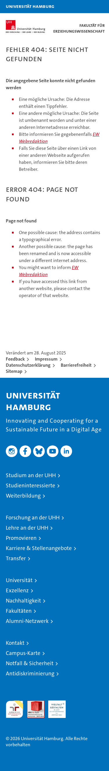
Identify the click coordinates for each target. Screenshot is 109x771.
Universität (19, 580)
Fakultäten (19, 610)
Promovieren (21, 538)
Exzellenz (17, 590)
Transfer (16, 558)
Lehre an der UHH (27, 527)
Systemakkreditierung (78, 703)
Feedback (15, 359)
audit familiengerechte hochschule (14, 709)
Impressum (46, 359)
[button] (86, 6)
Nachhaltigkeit (23, 600)
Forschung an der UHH (33, 517)
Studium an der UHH (31, 475)
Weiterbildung (23, 495)
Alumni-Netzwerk (27, 621)
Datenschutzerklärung (28, 365)
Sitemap (14, 371)
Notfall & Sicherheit (29, 663)
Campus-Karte (23, 653)
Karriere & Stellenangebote (39, 548)
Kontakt (15, 643)
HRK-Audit (53, 706)
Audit (32, 703)
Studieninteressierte (30, 485)
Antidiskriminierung (30, 673)
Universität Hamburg (30, 6)
